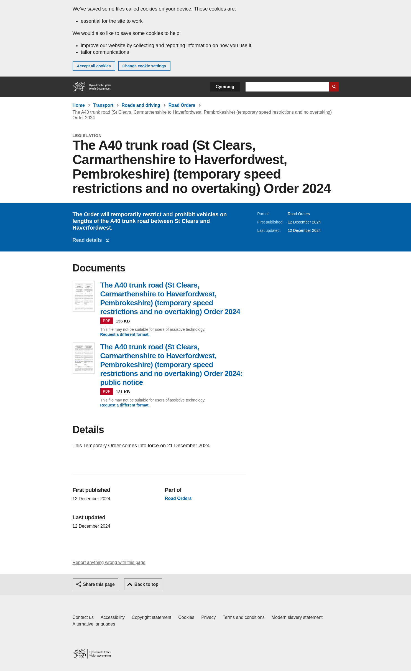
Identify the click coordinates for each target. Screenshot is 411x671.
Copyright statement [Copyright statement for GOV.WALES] (151, 617)
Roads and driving (141, 105)
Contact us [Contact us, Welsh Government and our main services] (83, 617)
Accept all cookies (94, 66)
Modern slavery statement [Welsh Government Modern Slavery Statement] (297, 617)
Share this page (99, 584)
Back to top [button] (146, 584)
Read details (89, 240)
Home (79, 105)
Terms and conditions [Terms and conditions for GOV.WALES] (244, 617)
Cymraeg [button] (225, 86)
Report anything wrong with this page (109, 562)
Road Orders (182, 105)
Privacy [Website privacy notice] (208, 617)
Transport (103, 105)
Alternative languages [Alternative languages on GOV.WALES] (94, 624)
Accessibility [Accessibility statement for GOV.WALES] (113, 617)
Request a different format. (125, 334)
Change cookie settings (144, 66)
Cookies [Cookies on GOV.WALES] (186, 617)
